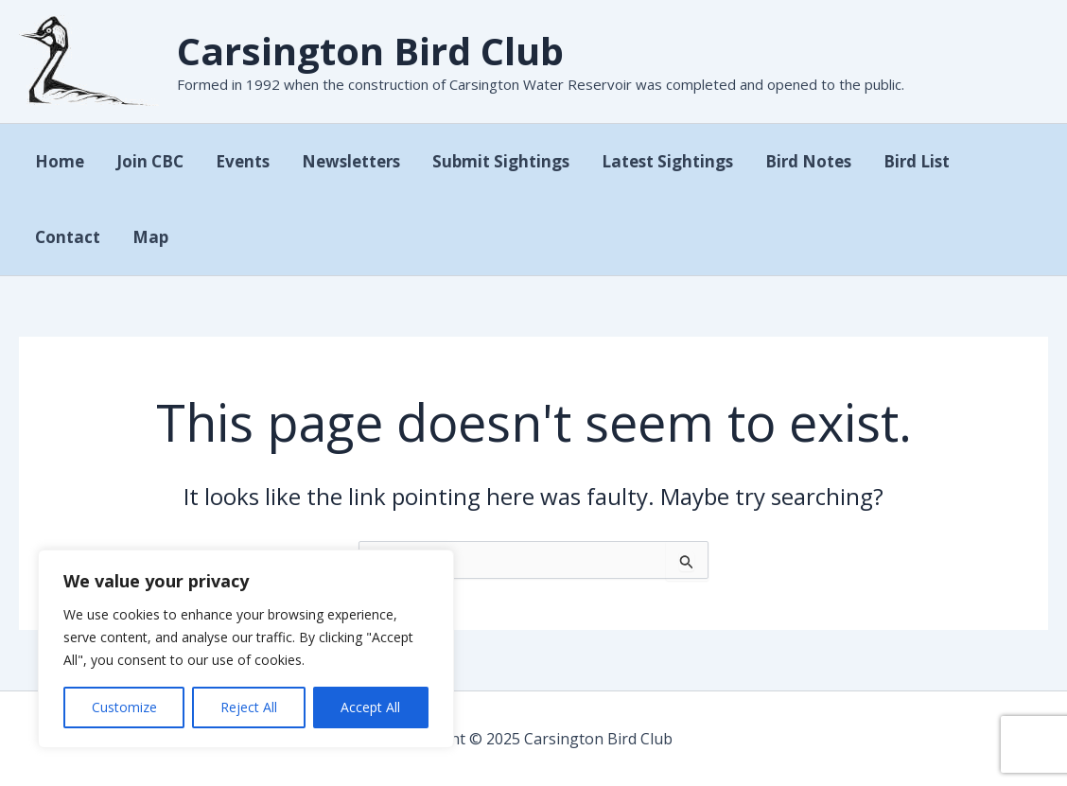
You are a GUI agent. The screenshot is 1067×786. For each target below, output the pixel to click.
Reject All (248, 707)
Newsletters (351, 161)
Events (243, 161)
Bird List (916, 161)
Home (59, 161)
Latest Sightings (667, 161)
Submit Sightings (500, 161)
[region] (246, 649)
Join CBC (150, 161)
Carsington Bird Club (370, 51)
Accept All (370, 707)
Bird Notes (808, 161)
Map (150, 237)
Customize (124, 707)
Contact (67, 237)
